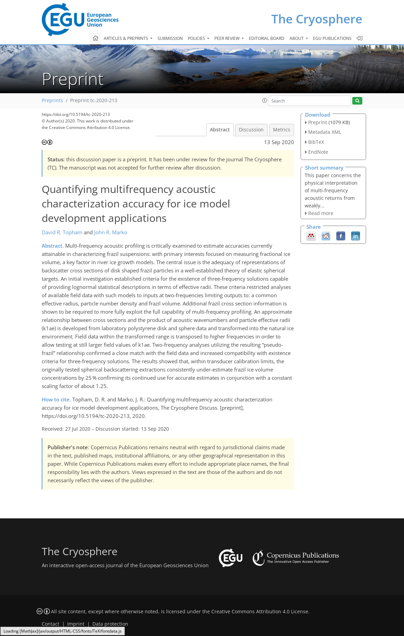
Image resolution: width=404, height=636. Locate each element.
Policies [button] (197, 38)
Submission (170, 38)
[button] (264, 100)
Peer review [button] (227, 38)
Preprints (52, 100)
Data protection (110, 624)
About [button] (297, 38)
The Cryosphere (316, 19)
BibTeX (316, 142)
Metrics (281, 130)
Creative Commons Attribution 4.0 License (259, 611)
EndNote (318, 152)
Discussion (251, 130)
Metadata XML (324, 132)
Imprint (75, 624)
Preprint (317, 122)
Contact (50, 624)
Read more (320, 213)
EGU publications (332, 38)
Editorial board (266, 38)
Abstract (220, 130)
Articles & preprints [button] (126, 38)
